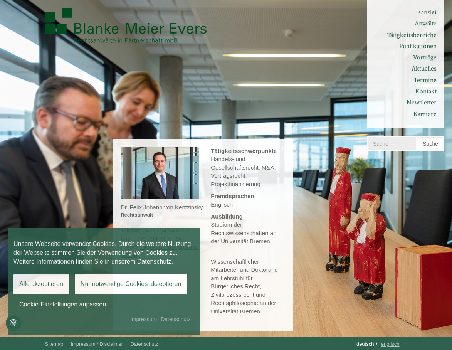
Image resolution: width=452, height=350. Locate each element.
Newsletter (422, 102)
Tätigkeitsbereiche (412, 35)
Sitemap (54, 344)
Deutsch (365, 344)
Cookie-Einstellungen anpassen (62, 304)
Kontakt (426, 91)
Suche (430, 144)
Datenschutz (144, 344)
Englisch (390, 344)
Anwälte (426, 23)
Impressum (143, 319)
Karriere (425, 114)
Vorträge (425, 57)
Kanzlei (427, 12)
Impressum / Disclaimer (97, 344)
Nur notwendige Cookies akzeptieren (131, 284)
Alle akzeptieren (41, 284)
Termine (425, 80)
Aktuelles (424, 68)
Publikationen (418, 46)
